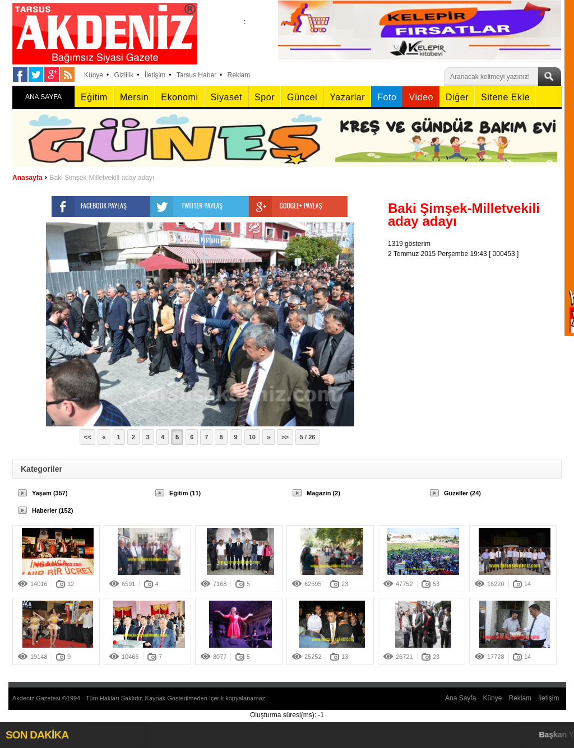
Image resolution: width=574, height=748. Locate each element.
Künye (93, 75)
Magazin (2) (323, 493)
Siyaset (226, 97)
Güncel (302, 97)
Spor (264, 97)
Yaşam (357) (50, 493)
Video (421, 97)
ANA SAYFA (43, 97)
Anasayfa (27, 178)
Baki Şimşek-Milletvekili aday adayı (101, 178)
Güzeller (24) (462, 493)
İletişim (155, 75)
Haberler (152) (52, 510)
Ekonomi (179, 97)
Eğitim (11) (185, 493)
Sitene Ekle (505, 97)
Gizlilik (124, 75)
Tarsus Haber (196, 75)
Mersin (134, 97)
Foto (386, 97)
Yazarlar (347, 97)
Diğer (457, 97)
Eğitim (94, 97)
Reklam (239, 75)
